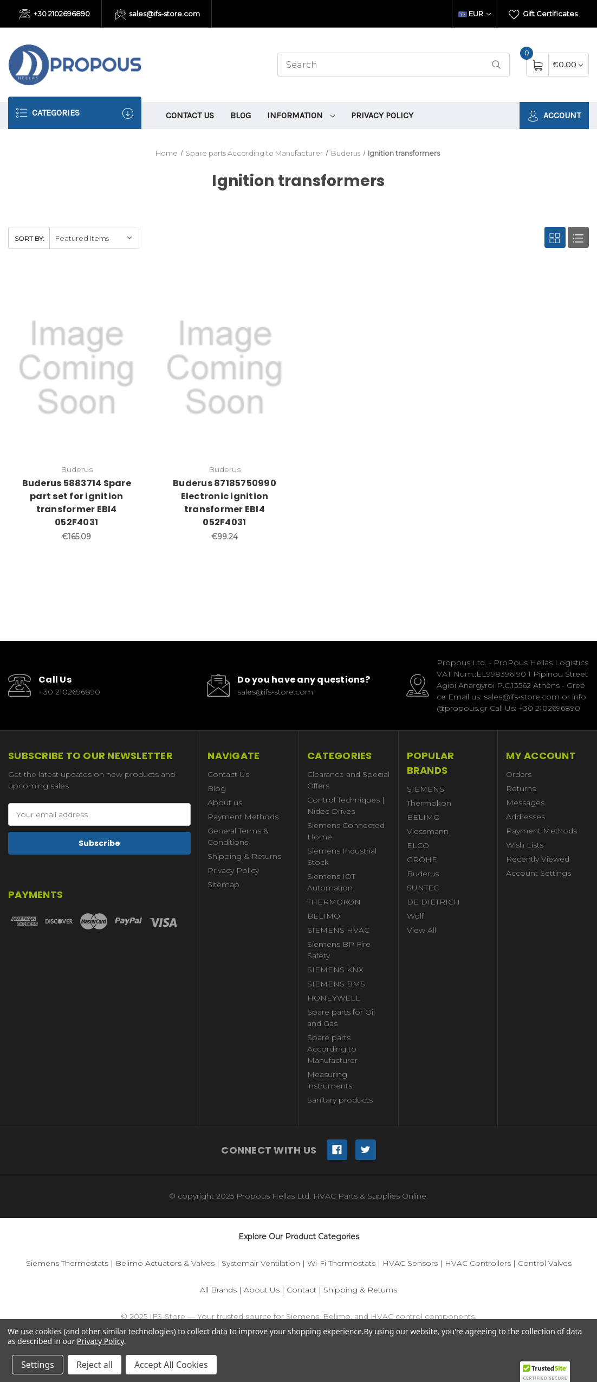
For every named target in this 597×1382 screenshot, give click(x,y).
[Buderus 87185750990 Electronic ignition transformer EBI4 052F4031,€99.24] (224, 368)
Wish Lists (524, 845)
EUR (474, 13)
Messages (525, 802)
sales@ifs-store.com (157, 14)
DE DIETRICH (433, 902)
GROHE (422, 859)
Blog (240, 115)
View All (421, 930)
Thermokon (429, 803)
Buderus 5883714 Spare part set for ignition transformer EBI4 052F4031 (76, 502)
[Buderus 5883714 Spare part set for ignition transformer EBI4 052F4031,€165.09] (76, 368)
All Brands (218, 1290)
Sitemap (223, 884)
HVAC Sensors (410, 1263)
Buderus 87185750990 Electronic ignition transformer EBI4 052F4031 (224, 502)
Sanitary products (340, 1100)
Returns (521, 788)
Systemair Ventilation (261, 1263)
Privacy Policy (382, 115)
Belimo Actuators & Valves (165, 1263)
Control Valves (545, 1263)
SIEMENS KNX (335, 970)
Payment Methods (242, 816)
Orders (518, 774)
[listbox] (94, 238)
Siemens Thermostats (67, 1263)
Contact (301, 1290)
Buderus (423, 873)
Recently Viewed (537, 859)
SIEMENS (425, 789)
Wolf (415, 916)
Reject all (94, 1365)
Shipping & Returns (244, 856)
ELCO (418, 845)
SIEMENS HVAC (338, 930)
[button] (545, 1371)
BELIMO (323, 916)
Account (554, 116)
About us (224, 802)
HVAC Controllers (478, 1263)
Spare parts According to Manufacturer (332, 1049)
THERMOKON (334, 902)
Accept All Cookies (171, 1365)
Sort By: (29, 238)
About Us (262, 1290)
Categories (74, 113)
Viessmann (428, 831)
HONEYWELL (333, 998)
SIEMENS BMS (336, 984)
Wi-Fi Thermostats (341, 1263)
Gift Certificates (543, 14)
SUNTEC (423, 888)
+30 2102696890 (55, 14)
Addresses (525, 816)
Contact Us (190, 115)
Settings (37, 1365)
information (301, 115)
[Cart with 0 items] (568, 64)
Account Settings (538, 873)
